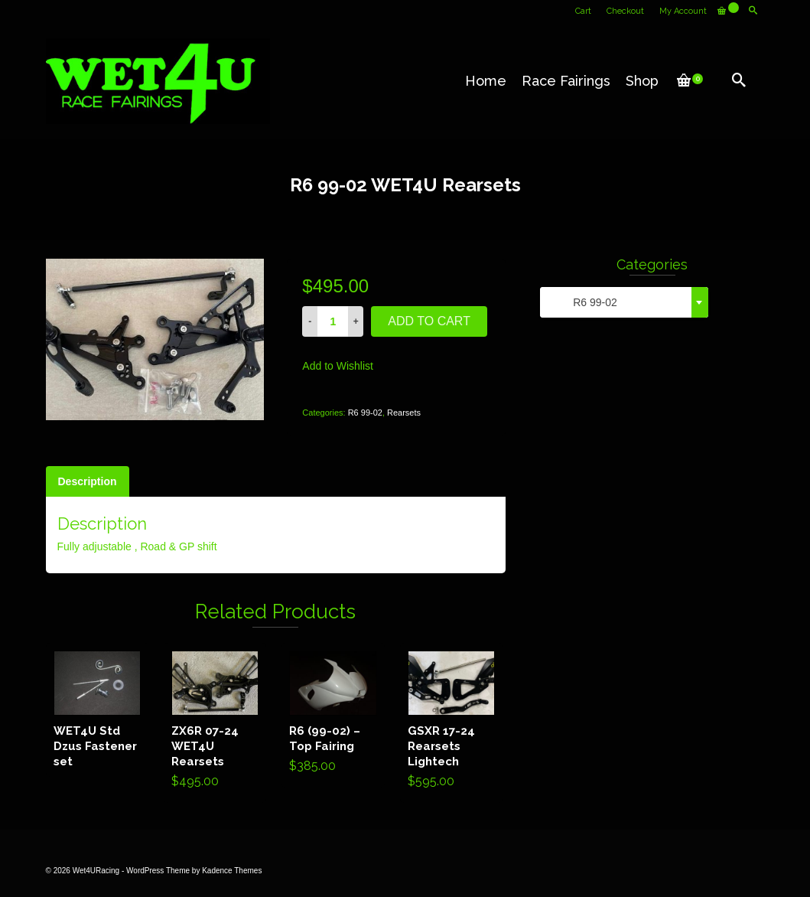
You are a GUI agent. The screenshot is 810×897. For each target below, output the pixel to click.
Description (87, 481)
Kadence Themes (232, 870)
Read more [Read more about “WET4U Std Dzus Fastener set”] (96, 709)
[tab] (87, 481)
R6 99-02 (365, 412)
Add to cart (429, 321)
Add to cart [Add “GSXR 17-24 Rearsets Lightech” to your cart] (451, 722)
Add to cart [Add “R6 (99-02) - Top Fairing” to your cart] (333, 715)
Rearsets (404, 412)
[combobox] (624, 302)
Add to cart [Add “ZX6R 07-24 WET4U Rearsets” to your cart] (215, 722)
